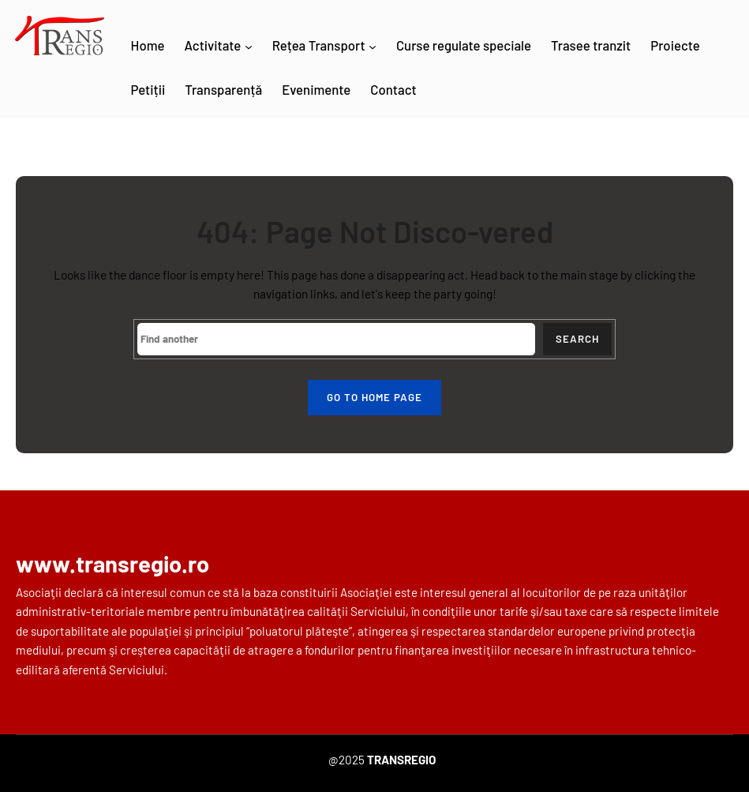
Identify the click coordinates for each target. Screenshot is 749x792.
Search (577, 338)
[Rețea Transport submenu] (372, 47)
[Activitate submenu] (249, 47)
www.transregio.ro (112, 563)
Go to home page (374, 397)
